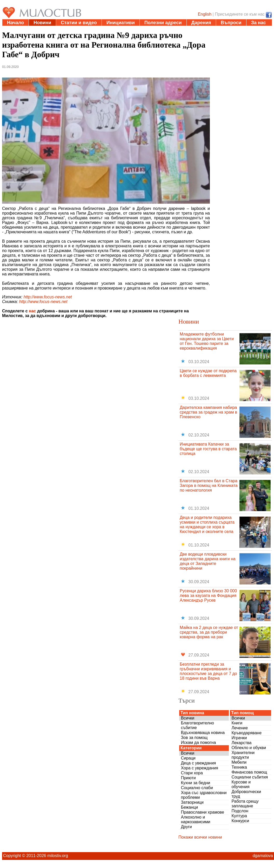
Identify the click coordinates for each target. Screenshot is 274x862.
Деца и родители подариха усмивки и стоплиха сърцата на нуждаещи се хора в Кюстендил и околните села (207, 524)
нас (32, 311)
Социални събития (249, 777)
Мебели (238, 762)
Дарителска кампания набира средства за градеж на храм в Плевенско (208, 412)
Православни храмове (202, 812)
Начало (15, 22)
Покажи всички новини (200, 837)
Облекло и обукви (248, 747)
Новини (42, 22)
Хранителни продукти (243, 755)
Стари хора (192, 773)
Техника (239, 767)
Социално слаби (197, 788)
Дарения (201, 22)
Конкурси (240, 821)
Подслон (239, 811)
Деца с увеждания (198, 763)
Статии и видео (79, 22)
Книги (236, 723)
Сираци (188, 758)
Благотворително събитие (197, 725)
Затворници (192, 802)
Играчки (239, 738)
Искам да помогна (198, 742)
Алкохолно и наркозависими (195, 819)
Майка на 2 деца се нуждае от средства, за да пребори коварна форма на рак (209, 632)
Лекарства (241, 743)
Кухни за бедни (195, 783)
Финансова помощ (249, 772)
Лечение (239, 728)
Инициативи (120, 22)
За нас (258, 22)
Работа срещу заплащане (244, 803)
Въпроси (231, 22)
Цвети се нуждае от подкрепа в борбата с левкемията (208, 373)
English (204, 14)
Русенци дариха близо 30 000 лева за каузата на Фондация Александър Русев (208, 595)
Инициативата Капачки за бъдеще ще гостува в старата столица (208, 449)
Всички (187, 718)
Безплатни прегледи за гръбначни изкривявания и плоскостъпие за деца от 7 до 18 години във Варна (208, 671)
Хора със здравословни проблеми (203, 795)
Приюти (188, 778)
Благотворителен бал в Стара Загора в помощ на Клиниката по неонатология (209, 485)
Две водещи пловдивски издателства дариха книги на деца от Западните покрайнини (208, 561)
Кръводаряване (246, 733)
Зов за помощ (194, 737)
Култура (239, 816)
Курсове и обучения (241, 784)
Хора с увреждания (199, 768)
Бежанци (189, 807)
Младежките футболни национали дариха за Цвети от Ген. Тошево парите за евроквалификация (207, 341)
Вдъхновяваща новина (203, 732)
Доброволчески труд (246, 794)
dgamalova (263, 855)
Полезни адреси (163, 22)
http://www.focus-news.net (48, 297)
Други (186, 827)
